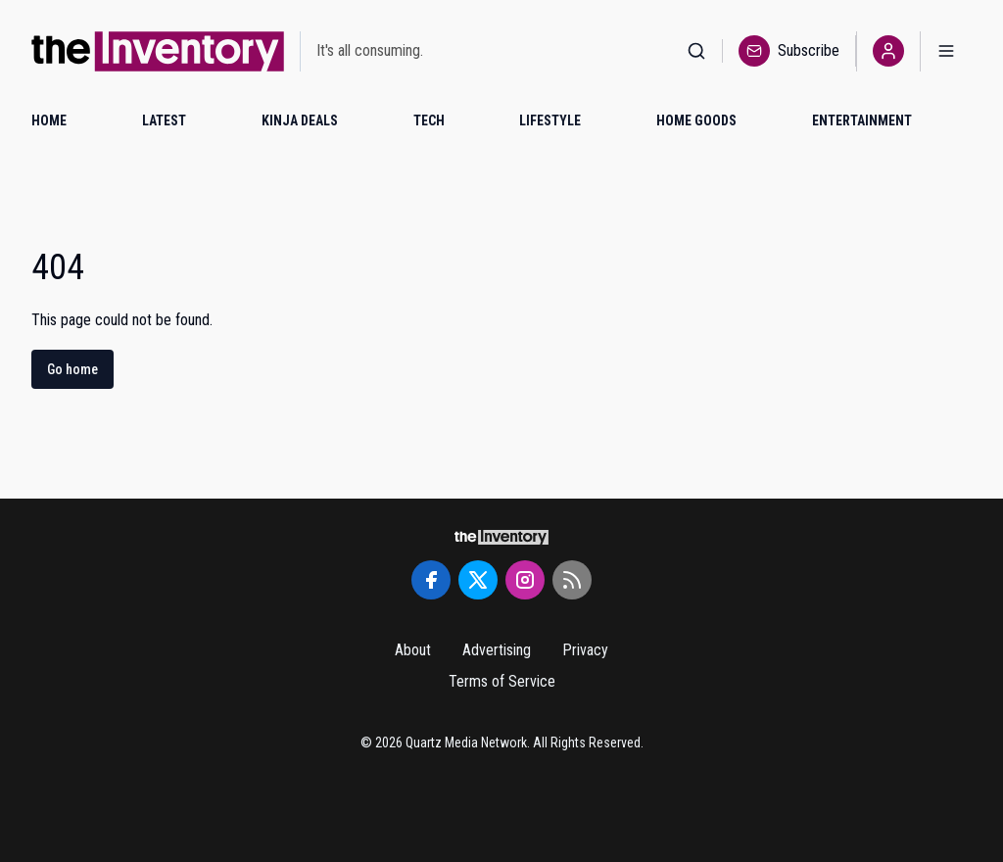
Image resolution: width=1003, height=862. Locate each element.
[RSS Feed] (572, 579)
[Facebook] (431, 579)
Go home (72, 369)
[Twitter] (478, 579)
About (413, 650)
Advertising (496, 650)
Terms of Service (502, 681)
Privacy (585, 650)
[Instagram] (525, 579)
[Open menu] (946, 51)
